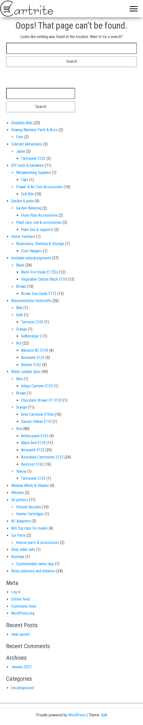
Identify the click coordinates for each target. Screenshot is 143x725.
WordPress (76, 715)
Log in (15, 592)
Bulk (104, 715)
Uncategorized (22, 687)
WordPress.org (22, 613)
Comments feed (23, 606)
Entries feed (20, 599)
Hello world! (20, 634)
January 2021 (21, 666)
